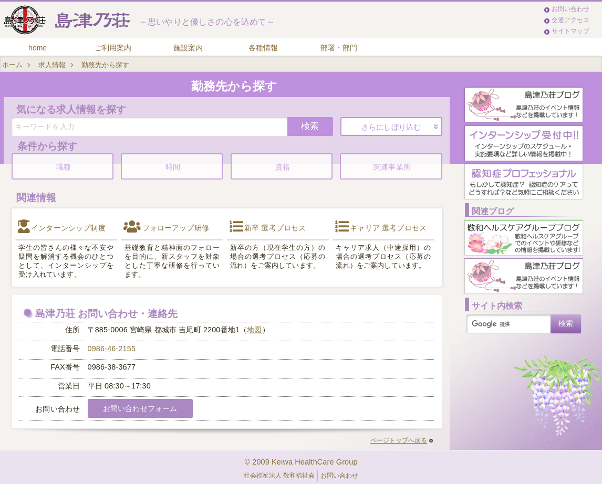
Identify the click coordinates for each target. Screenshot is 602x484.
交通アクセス (570, 20)
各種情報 (263, 48)
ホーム (12, 65)
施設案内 (188, 48)
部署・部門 (338, 48)
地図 (254, 329)
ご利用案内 (113, 48)
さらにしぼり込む (391, 127)
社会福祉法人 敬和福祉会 (279, 475)
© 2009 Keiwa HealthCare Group (300, 462)
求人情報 (52, 65)
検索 (310, 126)
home (37, 48)
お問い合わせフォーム (140, 408)
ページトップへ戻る (401, 440)
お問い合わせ (570, 9)
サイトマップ (570, 31)
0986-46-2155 (112, 348)
